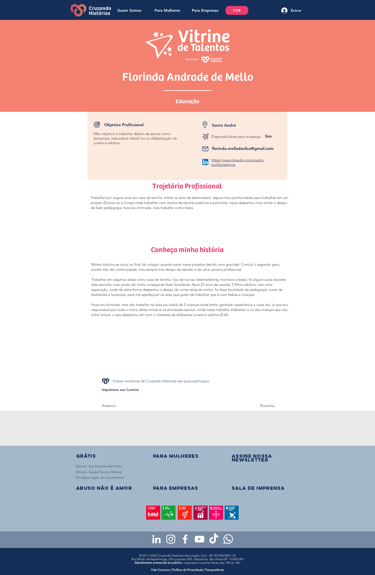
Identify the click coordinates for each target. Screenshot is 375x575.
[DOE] (237, 10)
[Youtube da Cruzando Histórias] (199, 539)
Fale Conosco (161, 570)
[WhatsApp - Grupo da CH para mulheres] (228, 539)
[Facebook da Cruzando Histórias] (185, 539)
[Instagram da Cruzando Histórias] (171, 539)
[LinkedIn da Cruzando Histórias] (156, 539)
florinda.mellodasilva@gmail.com (243, 148)
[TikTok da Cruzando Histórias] (214, 539)
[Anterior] (117, 406)
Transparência (214, 570)
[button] (252, 458)
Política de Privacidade (187, 570)
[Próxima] (262, 406)
